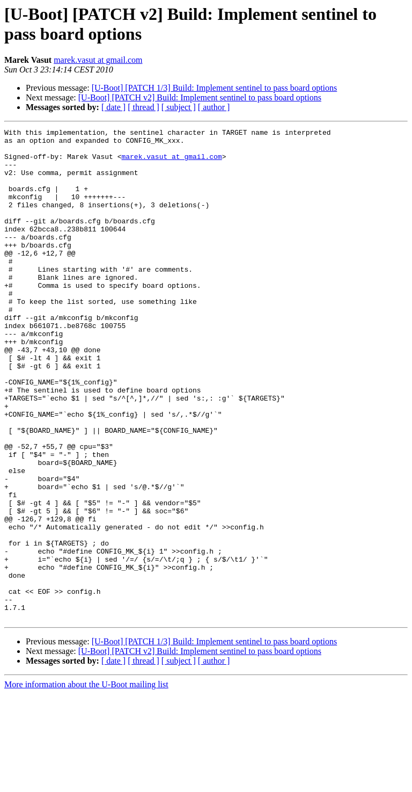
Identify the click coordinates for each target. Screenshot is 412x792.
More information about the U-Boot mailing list (86, 782)
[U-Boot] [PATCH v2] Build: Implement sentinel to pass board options (199, 97)
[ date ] (113, 107)
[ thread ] (143, 107)
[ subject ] (178, 107)
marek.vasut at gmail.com (98, 59)
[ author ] (214, 107)
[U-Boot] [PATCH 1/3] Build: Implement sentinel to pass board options (214, 87)
